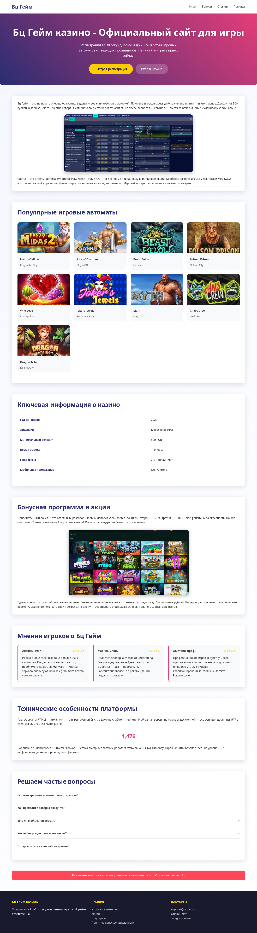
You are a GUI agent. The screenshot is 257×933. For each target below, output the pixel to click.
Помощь (239, 6)
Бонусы (207, 6)
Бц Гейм (22, 6)
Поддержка (99, 918)
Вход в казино (151, 69)
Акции (96, 914)
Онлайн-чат (179, 914)
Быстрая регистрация (110, 69)
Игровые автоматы (104, 909)
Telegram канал (181, 918)
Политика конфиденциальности (113, 922)
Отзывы (222, 6)
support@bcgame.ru (184, 909)
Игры (192, 6)
